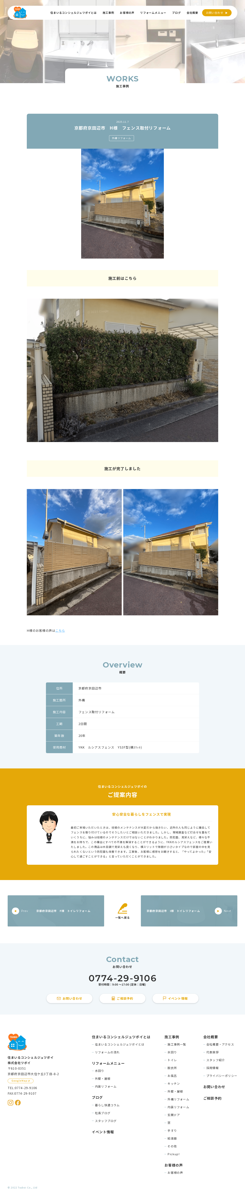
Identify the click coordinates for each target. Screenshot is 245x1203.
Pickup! (173, 1154)
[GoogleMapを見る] (20, 1081)
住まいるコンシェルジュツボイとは (119, 1044)
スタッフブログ (106, 1121)
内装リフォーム (106, 1086)
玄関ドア (173, 1115)
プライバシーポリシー (221, 1076)
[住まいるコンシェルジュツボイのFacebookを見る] (18, 1103)
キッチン (173, 1083)
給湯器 (172, 1138)
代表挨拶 (212, 1052)
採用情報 (212, 1068)
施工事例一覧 (176, 1044)
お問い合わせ (214, 13)
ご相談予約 (212, 1098)
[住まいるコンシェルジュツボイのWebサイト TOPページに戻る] (20, 13)
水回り (99, 1071)
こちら (60, 630)
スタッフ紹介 (215, 1060)
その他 (172, 1146)
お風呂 (172, 1076)
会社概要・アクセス (220, 1044)
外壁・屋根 (102, 1078)
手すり (172, 1130)
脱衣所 (172, 1068)
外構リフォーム (121, 138)
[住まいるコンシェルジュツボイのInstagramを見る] (10, 1103)
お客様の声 (175, 1173)
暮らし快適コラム (107, 1105)
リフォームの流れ (107, 1052)
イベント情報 (103, 1131)
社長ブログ (102, 1113)
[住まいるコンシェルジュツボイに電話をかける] (122, 980)
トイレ (172, 1060)
